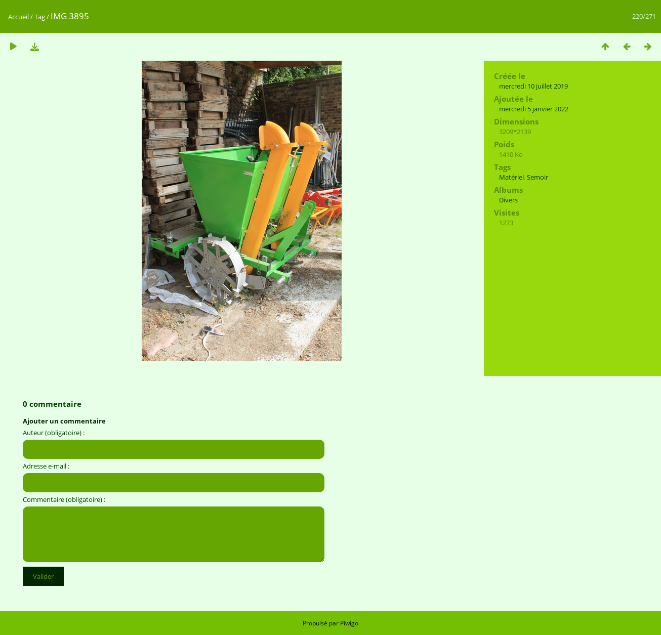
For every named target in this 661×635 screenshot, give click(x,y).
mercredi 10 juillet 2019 (533, 86)
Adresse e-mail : (46, 466)
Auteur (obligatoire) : (54, 432)
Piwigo (349, 623)
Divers (508, 199)
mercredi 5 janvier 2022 (533, 108)
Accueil (18, 16)
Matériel (511, 177)
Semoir (537, 177)
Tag (39, 16)
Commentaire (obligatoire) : (64, 499)
